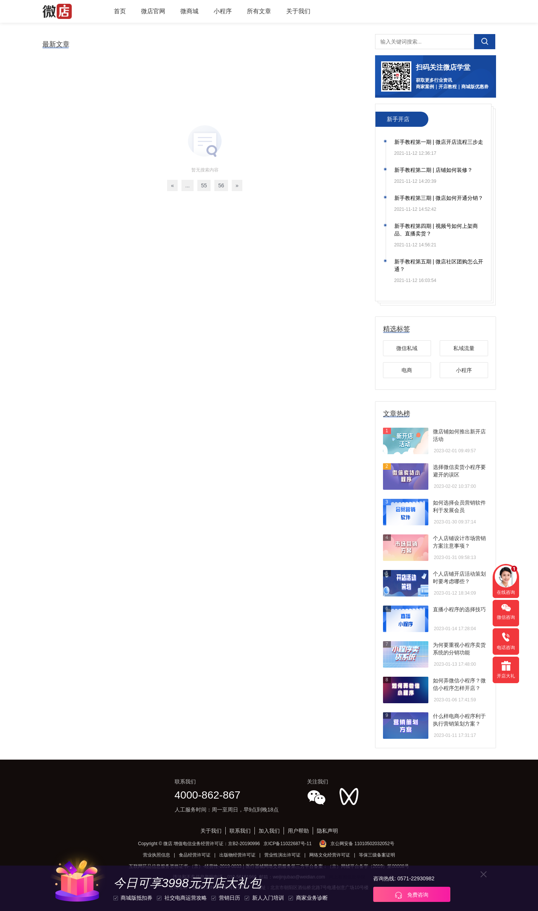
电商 (407, 370)
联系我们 (240, 831)
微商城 (189, 11)
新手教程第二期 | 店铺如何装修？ (433, 170)
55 (204, 185)
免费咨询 (411, 895)
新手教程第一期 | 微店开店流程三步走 (438, 142)
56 (221, 185)
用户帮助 (298, 831)
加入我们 (269, 831)
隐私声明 (327, 831)
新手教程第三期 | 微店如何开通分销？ (438, 198)
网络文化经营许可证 (329, 855)
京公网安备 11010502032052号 (362, 843)
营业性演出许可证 (282, 855)
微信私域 (406, 348)
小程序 (223, 11)
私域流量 (463, 348)
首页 (120, 11)
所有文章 (259, 11)
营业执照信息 (156, 855)
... (187, 185)
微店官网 (153, 11)
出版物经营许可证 (237, 855)
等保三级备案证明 (377, 855)
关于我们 (298, 11)
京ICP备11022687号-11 (288, 843)
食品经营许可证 (195, 855)
